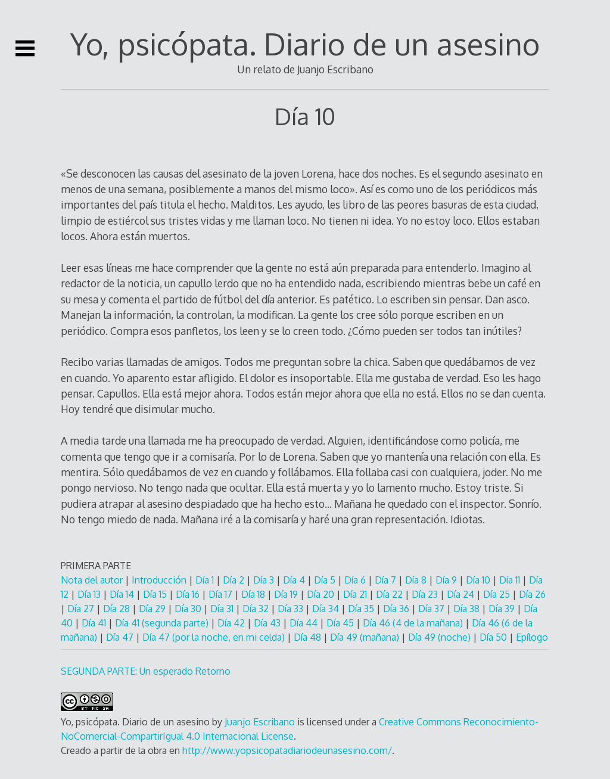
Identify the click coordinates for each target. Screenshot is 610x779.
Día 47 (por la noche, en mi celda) (214, 637)
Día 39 (502, 608)
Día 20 (322, 594)
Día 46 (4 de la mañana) (414, 623)
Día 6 (356, 580)
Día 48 (308, 637)
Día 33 (292, 608)
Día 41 (95, 623)
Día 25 (496, 594)
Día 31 (222, 608)
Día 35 (362, 608)
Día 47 (121, 637)
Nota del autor (92, 580)
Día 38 (467, 608)
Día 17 (221, 594)
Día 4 (294, 580)
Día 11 (509, 580)
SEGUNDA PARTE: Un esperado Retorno (146, 671)
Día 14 (123, 594)
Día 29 (153, 608)
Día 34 (326, 608)
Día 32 (256, 608)
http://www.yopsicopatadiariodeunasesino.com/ (287, 750)
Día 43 (268, 623)
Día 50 (494, 637)
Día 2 (233, 580)
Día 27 (82, 608)
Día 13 (90, 594)
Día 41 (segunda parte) (161, 623)
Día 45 (341, 623)
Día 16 (188, 594)
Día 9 (447, 580)
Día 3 (263, 580)
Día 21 (355, 594)
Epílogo (532, 637)
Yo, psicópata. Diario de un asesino (305, 43)
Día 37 (432, 608)
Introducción (159, 580)
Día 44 (305, 623)
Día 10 (479, 580)
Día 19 (287, 594)
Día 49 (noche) (440, 637)
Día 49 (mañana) (366, 637)
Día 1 (204, 580)
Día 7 (387, 580)
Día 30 (189, 608)
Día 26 (532, 594)
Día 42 (232, 623)
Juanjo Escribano (260, 722)
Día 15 (156, 594)
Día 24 (462, 594)
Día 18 (254, 594)
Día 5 (326, 580)
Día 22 (390, 594)
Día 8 (417, 580)
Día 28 (117, 608)
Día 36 (397, 608)
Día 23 (426, 594)
